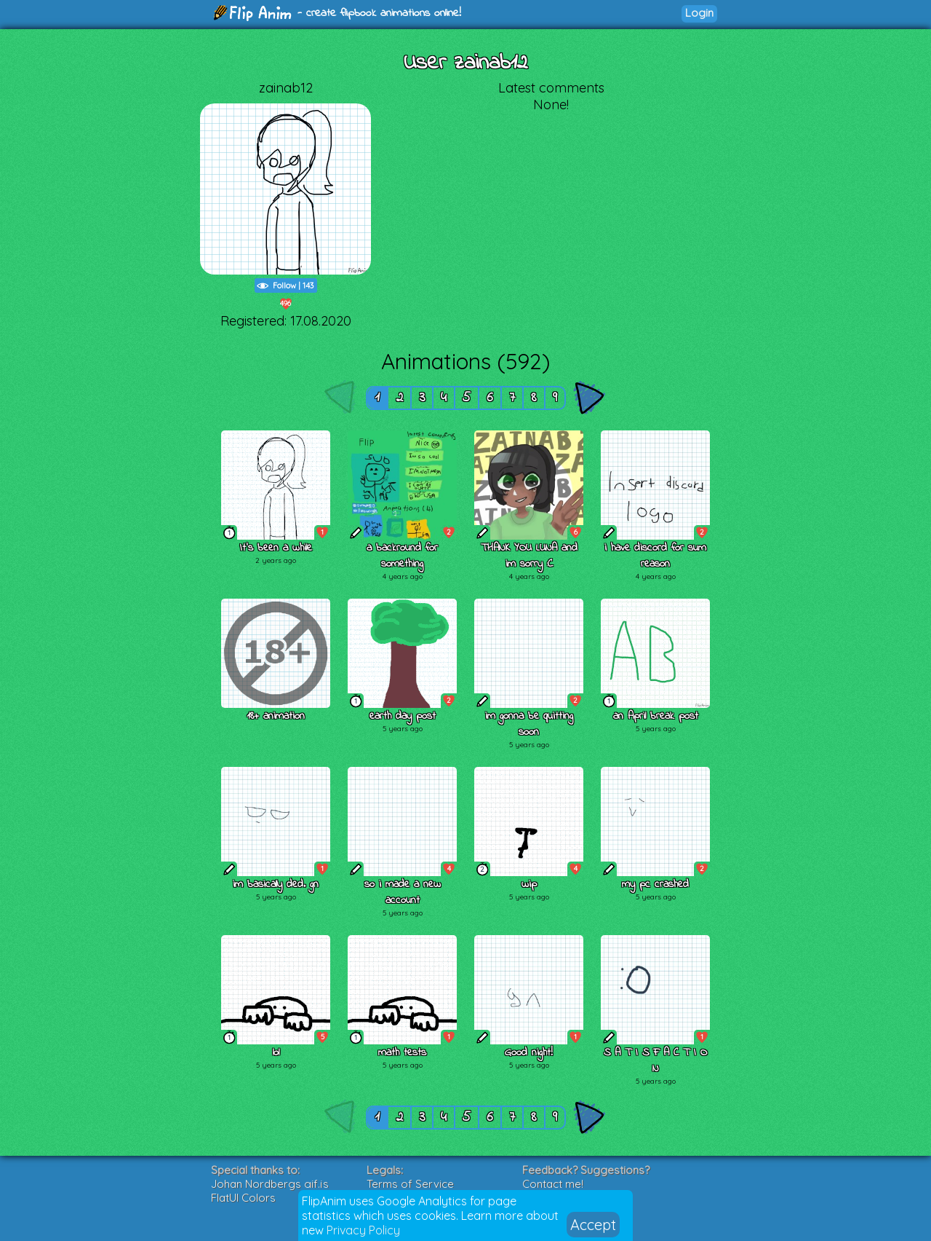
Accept (593, 1225)
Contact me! (552, 1184)
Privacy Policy (363, 1230)
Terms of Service (410, 1184)
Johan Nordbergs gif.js (270, 1184)
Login (699, 13)
